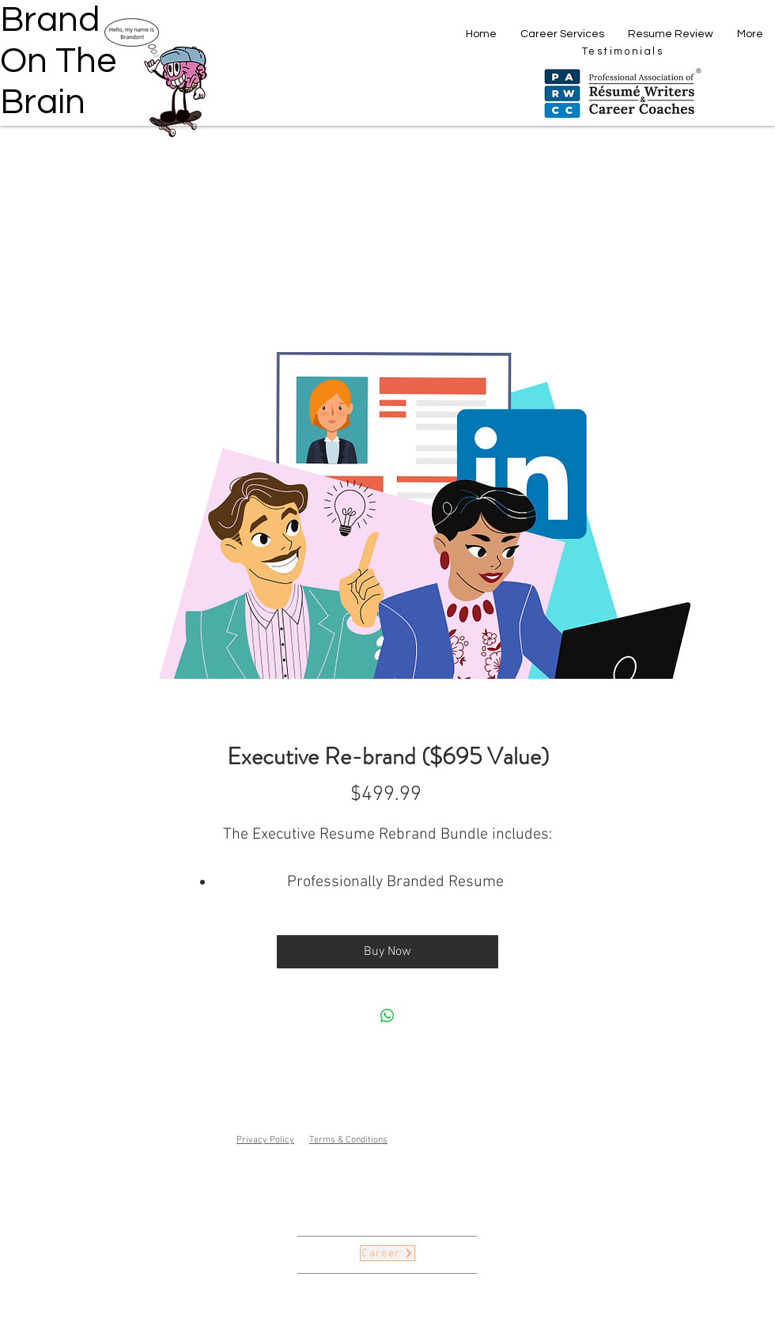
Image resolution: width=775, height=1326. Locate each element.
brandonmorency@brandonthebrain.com (439, 1202)
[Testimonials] (623, 51)
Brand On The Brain (58, 61)
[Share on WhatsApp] (387, 1015)
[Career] (387, 1253)
